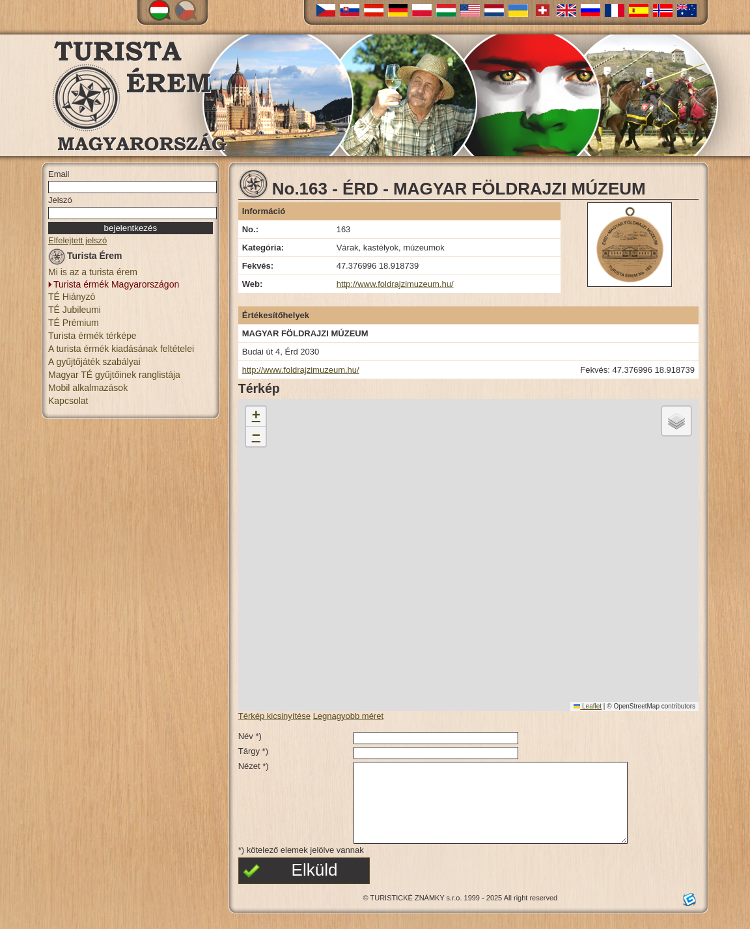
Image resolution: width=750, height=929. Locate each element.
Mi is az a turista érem (92, 272)
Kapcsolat (68, 401)
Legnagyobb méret (348, 716)
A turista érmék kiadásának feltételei (121, 348)
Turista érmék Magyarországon (116, 284)
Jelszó (60, 200)
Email (59, 174)
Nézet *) (253, 766)
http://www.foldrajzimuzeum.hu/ (395, 284)
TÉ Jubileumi (74, 309)
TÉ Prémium (73, 322)
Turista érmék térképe (92, 335)
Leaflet (588, 706)
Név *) (250, 736)
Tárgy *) (253, 751)
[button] (256, 417)
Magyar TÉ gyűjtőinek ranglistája (114, 375)
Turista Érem (85, 257)
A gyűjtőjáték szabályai (94, 362)
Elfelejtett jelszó (77, 240)
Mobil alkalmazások (88, 388)
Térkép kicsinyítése (274, 716)
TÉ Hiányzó (71, 296)
